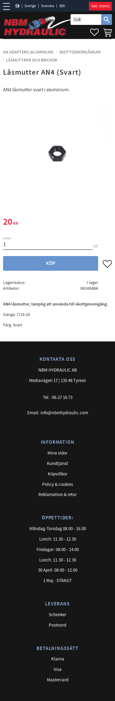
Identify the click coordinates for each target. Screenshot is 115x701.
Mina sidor (57, 453)
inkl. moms (100, 6)
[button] (8, 6)
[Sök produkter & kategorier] (86, 19)
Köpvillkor (57, 474)
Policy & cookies (57, 484)
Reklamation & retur (57, 495)
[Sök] (106, 19)
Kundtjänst (57, 464)
